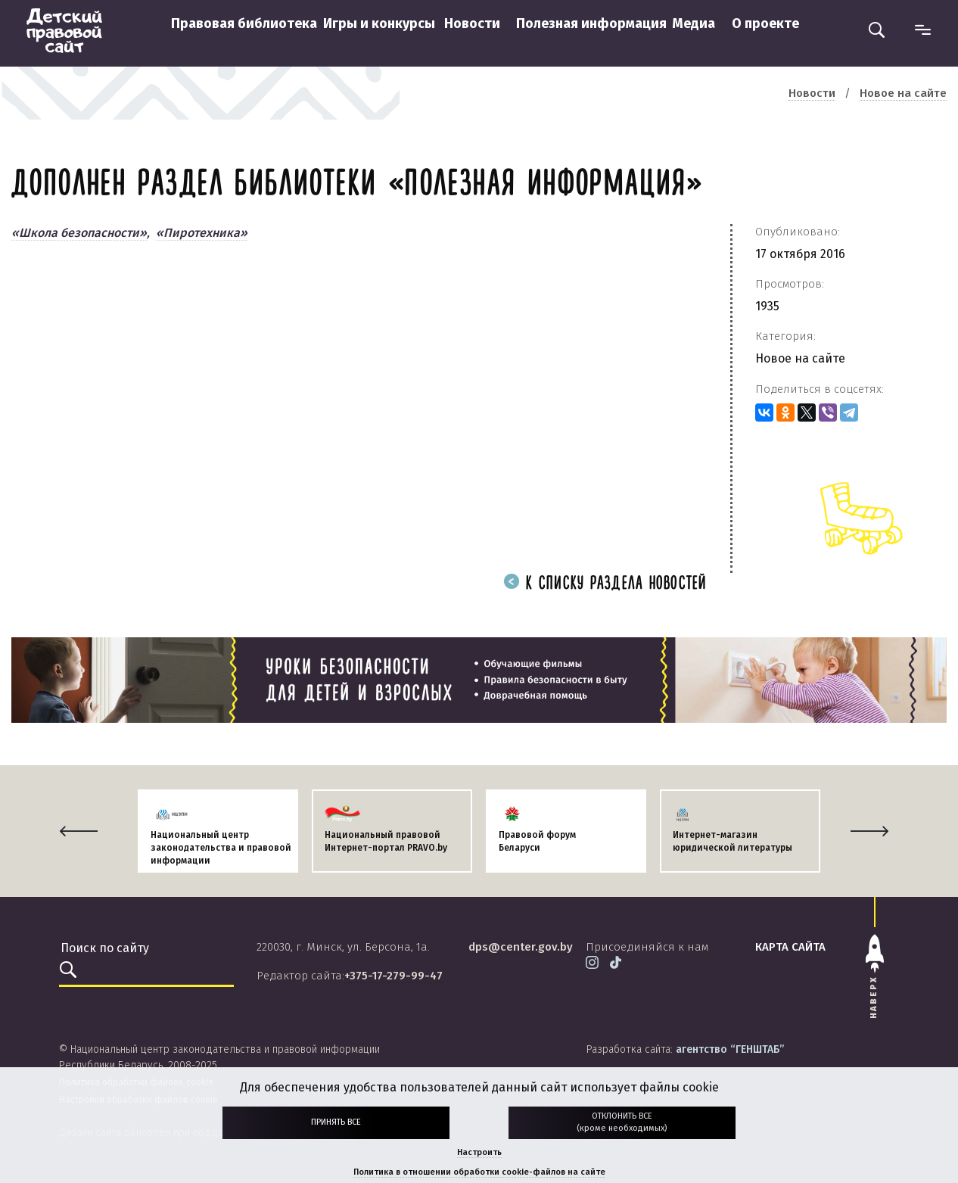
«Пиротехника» (201, 233)
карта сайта (790, 947)
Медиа (693, 23)
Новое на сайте (800, 358)
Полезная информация (591, 23)
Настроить (479, 1152)
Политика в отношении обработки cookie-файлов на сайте (479, 1172)
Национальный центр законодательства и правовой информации (221, 848)
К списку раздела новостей (605, 584)
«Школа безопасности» (79, 233)
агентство (730, 1049)
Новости (472, 23)
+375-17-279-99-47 (393, 975)
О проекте (765, 23)
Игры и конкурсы (379, 23)
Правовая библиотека (244, 23)
